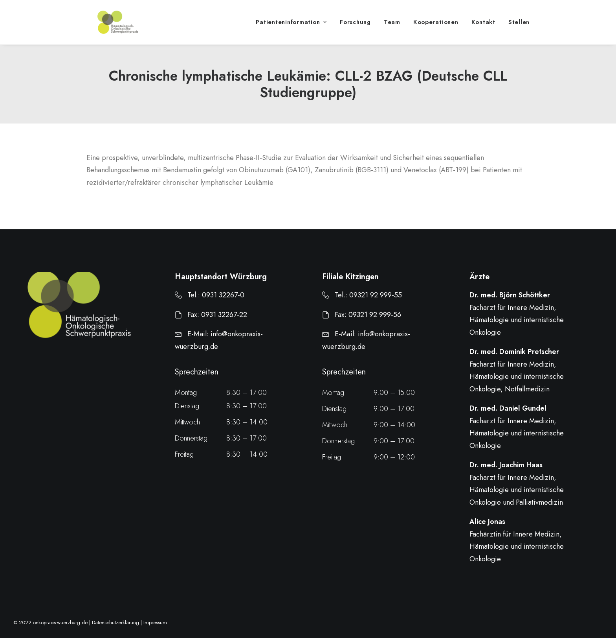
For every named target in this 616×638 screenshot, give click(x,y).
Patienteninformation (291, 28)
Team (392, 28)
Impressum (155, 623)
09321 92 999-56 (374, 315)
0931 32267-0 (223, 295)
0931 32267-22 (224, 315)
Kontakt (483, 28)
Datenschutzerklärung (115, 623)
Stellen (519, 28)
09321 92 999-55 (375, 295)
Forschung (355, 28)
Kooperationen (435, 28)
